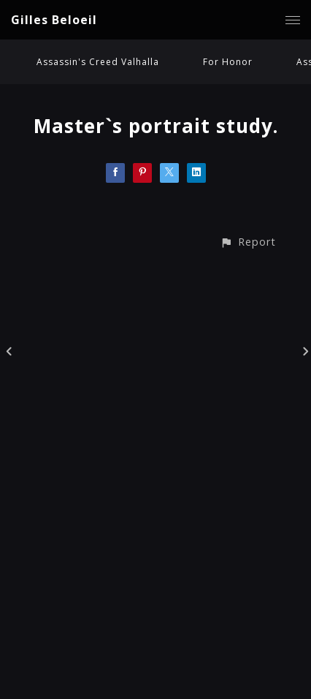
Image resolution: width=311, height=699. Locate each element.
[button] (248, 242)
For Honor (228, 62)
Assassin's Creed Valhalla (98, 62)
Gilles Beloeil (54, 20)
